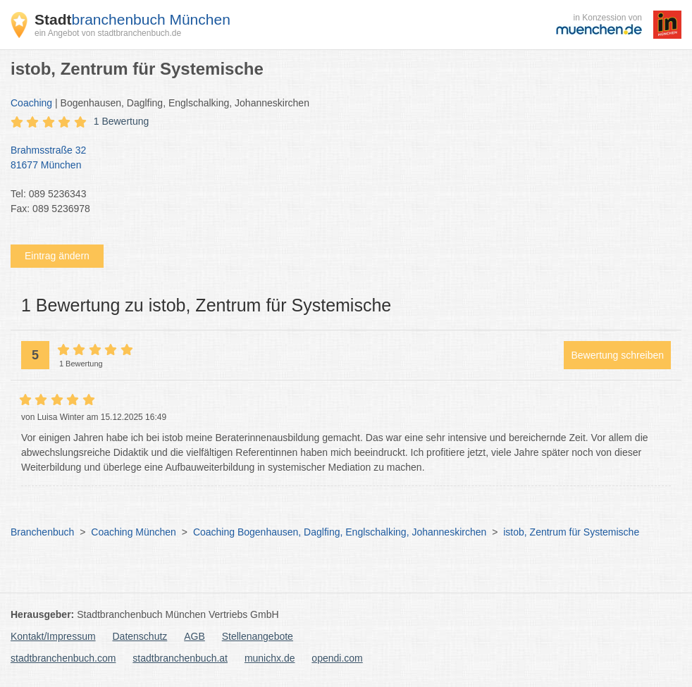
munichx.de (270, 658)
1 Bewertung (121, 121)
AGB (194, 636)
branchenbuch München (132, 19)
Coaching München (133, 532)
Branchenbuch (42, 532)
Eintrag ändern (57, 255)
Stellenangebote (257, 636)
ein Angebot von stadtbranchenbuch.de (108, 33)
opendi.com (336, 658)
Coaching (31, 103)
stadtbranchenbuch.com (63, 658)
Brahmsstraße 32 (339, 158)
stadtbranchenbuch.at (180, 658)
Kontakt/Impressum (53, 636)
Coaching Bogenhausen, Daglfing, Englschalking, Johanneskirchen (339, 532)
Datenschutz (140, 636)
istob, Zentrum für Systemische (571, 532)
